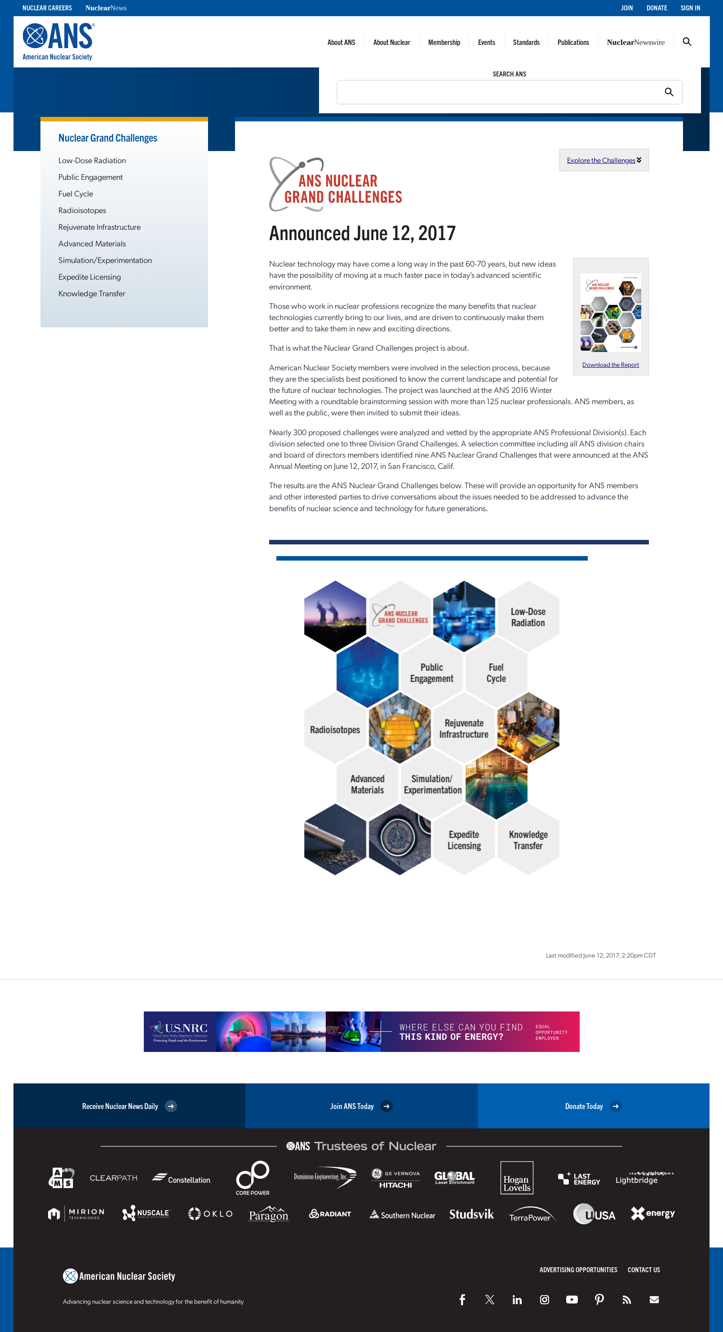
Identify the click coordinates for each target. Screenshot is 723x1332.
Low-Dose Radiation (92, 160)
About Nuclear (391, 41)
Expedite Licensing (89, 276)
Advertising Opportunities (578, 1269)
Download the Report (610, 364)
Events (486, 41)
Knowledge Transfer (91, 293)
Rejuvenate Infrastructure (99, 226)
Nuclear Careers (47, 7)
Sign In (691, 7)
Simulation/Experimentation (105, 259)
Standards (526, 41)
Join (627, 7)
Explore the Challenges (601, 160)
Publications (573, 41)
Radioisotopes (82, 210)
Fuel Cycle (75, 193)
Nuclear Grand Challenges (107, 137)
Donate (657, 7)
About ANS (341, 41)
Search (687, 41)
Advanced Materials (92, 243)
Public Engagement (90, 176)
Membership (444, 41)
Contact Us (644, 1269)
